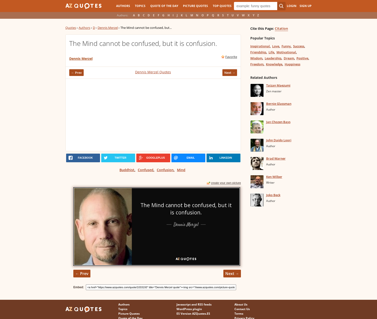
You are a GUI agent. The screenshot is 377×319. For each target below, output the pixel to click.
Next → (229, 72)
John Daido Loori (278, 140)
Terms (238, 314)
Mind (181, 170)
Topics (140, 6)
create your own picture (226, 183)
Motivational (286, 52)
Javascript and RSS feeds (194, 304)
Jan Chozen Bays (278, 122)
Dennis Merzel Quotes (153, 72)
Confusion (165, 170)
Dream (289, 58)
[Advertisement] (153, 115)
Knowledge (274, 64)
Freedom (257, 64)
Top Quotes (222, 6)
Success (298, 46)
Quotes (70, 27)
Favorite (231, 57)
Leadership (273, 58)
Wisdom (256, 58)
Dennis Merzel (108, 27)
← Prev (76, 72)
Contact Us (242, 309)
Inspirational (260, 46)
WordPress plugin (189, 309)
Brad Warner (276, 158)
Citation (281, 28)
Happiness (292, 64)
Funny (286, 46)
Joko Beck (273, 195)
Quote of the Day (164, 6)
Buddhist (126, 170)
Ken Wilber (274, 177)
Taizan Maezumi (278, 85)
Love (275, 46)
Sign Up (306, 6)
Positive (302, 58)
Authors (123, 6)
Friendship (258, 52)
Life (271, 52)
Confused (145, 170)
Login (291, 6)
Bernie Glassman (278, 103)
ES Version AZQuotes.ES (193, 314)
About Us (240, 304)
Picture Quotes (195, 6)
